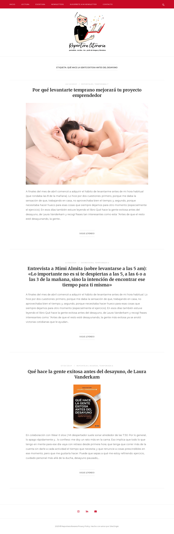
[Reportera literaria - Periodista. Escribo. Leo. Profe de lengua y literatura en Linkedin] (87, 511)
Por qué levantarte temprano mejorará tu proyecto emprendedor (87, 92)
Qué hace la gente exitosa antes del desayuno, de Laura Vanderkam (87, 374)
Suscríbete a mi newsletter (83, 4)
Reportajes (87, 84)
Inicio (12, 4)
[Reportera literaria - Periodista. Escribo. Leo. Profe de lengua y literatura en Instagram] (78, 511)
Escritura (40, 4)
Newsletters (57, 4)
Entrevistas (87, 263)
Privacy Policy (84, 526)
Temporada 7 (101, 84)
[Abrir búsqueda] (163, 4)
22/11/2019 (71, 84)
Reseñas (94, 366)
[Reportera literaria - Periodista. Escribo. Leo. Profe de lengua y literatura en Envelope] (95, 511)
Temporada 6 (102, 263)
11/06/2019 (71, 263)
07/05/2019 (66, 366)
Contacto (108, 4)
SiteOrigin (114, 526)
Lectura (25, 4)
